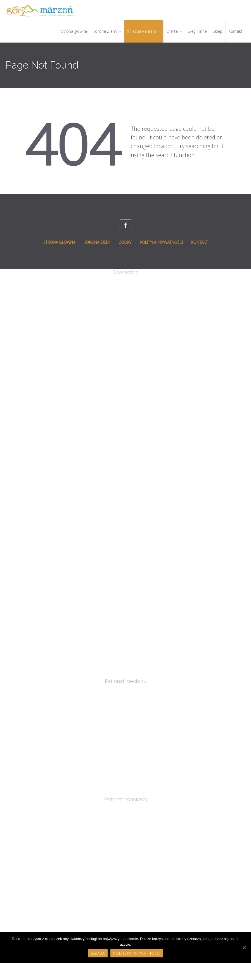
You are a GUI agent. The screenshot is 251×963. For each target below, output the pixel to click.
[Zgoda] (244, 947)
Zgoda (98, 953)
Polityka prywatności (136, 953)
